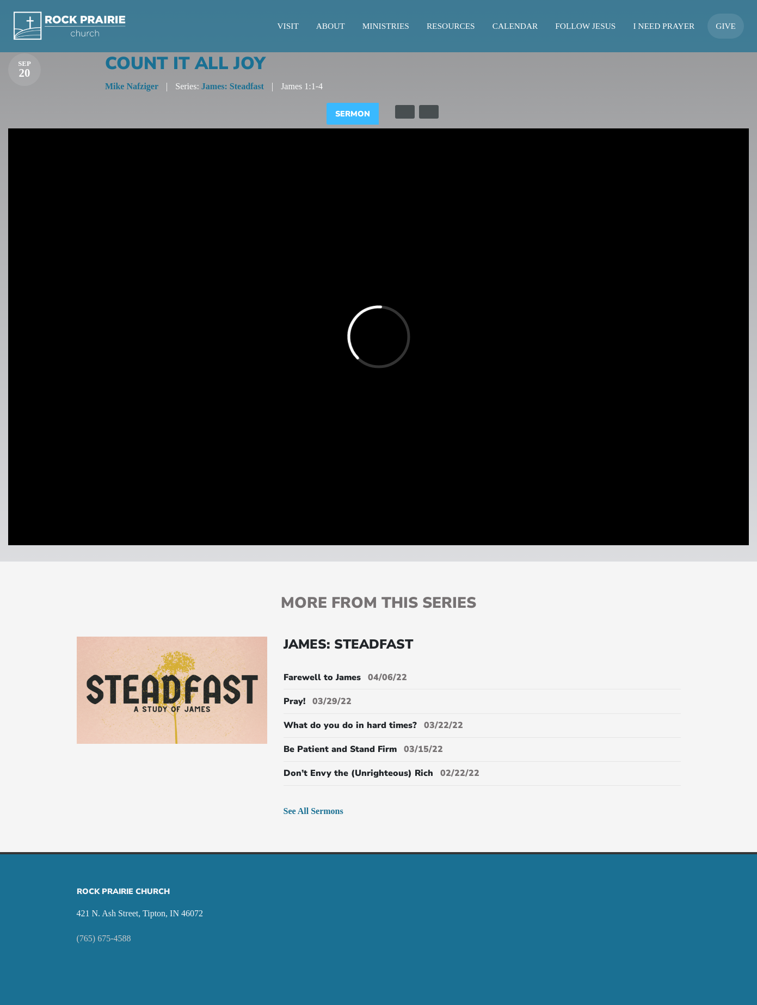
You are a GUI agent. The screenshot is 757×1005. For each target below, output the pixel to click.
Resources (451, 25)
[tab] (405, 112)
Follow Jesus (585, 25)
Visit (288, 25)
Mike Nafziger (131, 86)
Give (726, 25)
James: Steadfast (232, 86)
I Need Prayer (663, 25)
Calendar (515, 25)
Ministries (385, 25)
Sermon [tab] (352, 113)
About (330, 25)
